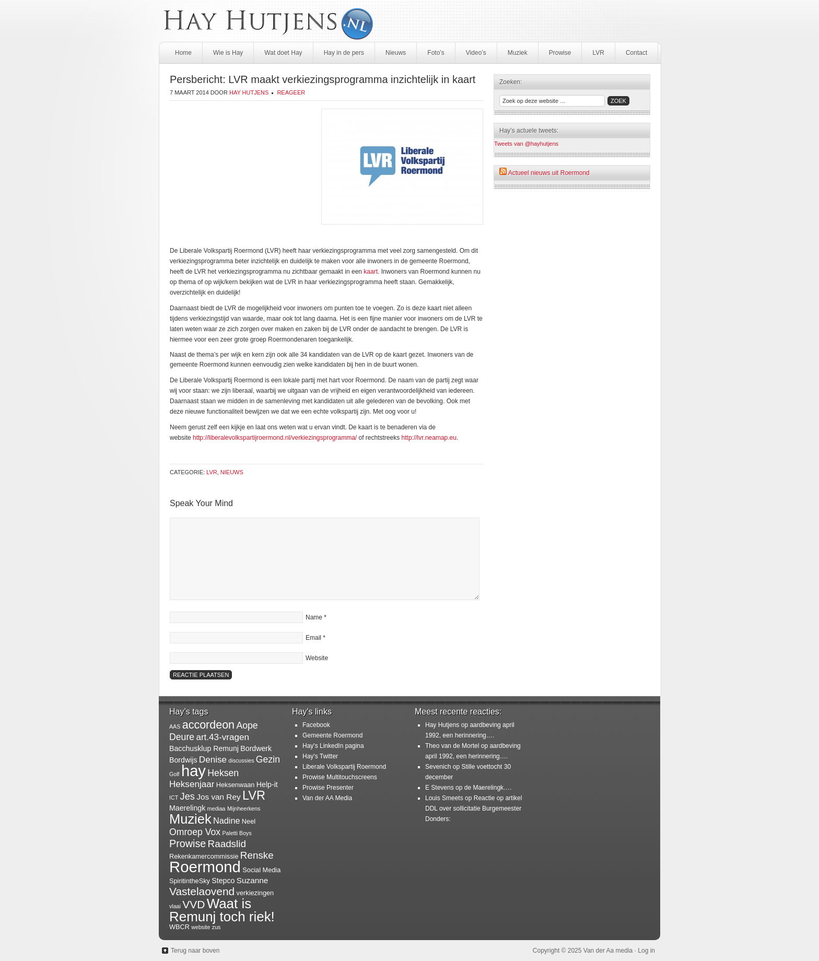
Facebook (316, 725)
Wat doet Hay (283, 52)
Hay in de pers (344, 52)
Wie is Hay (228, 52)
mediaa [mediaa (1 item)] (216, 808)
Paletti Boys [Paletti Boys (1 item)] (236, 833)
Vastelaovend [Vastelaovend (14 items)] (202, 891)
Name (314, 617)
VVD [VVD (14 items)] (193, 904)
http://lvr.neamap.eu (429, 437)
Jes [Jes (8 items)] (187, 796)
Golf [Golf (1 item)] (174, 774)
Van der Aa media (608, 950)
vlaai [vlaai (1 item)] (175, 906)
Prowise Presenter (328, 787)
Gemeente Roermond (332, 735)
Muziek (518, 52)
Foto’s (435, 52)
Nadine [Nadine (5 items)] (226, 820)
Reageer (291, 92)
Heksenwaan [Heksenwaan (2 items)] (235, 785)
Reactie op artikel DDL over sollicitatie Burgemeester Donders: (473, 808)
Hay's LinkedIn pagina (333, 745)
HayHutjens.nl (409, 21)
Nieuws (395, 52)
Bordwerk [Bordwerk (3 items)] (256, 748)
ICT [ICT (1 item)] (173, 797)
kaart (371, 271)
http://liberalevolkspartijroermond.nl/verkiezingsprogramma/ (275, 437)
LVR (598, 52)
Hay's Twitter (320, 756)
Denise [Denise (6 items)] (213, 760)
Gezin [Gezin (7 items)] (268, 759)
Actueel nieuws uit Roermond (549, 173)
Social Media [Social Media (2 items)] (261, 870)
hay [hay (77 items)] (193, 771)
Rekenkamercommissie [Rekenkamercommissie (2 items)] (204, 856)
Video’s (476, 52)
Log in (646, 950)
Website (317, 658)
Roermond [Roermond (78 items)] (205, 866)
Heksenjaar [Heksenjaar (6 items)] (191, 784)
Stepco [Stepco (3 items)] (223, 880)
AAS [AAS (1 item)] (174, 726)
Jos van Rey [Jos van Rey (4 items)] (218, 796)
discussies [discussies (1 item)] (241, 760)
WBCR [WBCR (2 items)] (179, 927)
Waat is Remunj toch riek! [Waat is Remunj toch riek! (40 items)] (222, 910)
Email (313, 637)
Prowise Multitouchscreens (339, 777)
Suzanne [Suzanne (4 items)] (252, 880)
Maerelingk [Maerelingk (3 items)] (187, 808)
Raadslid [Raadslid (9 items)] (227, 843)
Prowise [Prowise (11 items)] (187, 843)
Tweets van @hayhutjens (526, 143)
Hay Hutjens (248, 92)
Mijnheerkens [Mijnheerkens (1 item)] (243, 808)
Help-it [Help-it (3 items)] (267, 784)
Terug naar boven (195, 950)
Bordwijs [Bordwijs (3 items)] (183, 760)
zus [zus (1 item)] (216, 927)
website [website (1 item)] (200, 927)
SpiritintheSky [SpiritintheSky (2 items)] (189, 881)
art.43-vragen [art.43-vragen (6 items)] (222, 737)
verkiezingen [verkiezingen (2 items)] (255, 893)
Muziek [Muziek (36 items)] (190, 819)
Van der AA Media (327, 798)
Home (183, 52)
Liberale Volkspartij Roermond (344, 766)
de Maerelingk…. (488, 787)
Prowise (560, 52)
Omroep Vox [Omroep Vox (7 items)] (194, 832)
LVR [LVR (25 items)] (253, 795)
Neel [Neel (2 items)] (248, 821)
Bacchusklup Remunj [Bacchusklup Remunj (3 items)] (204, 748)
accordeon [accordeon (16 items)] (208, 725)
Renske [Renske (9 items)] (257, 855)
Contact (636, 52)
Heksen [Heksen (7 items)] (223, 773)
